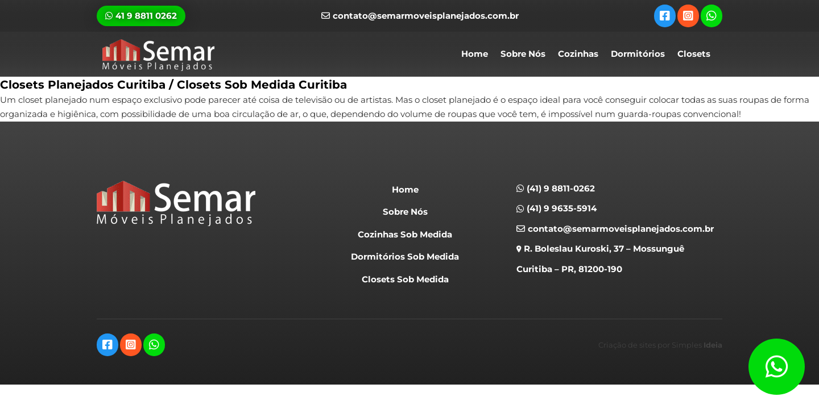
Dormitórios (638, 53)
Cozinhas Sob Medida (405, 234)
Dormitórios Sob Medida (405, 256)
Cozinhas (578, 53)
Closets (693, 53)
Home (474, 53)
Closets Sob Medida (405, 279)
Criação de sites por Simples (660, 344)
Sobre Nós (522, 53)
